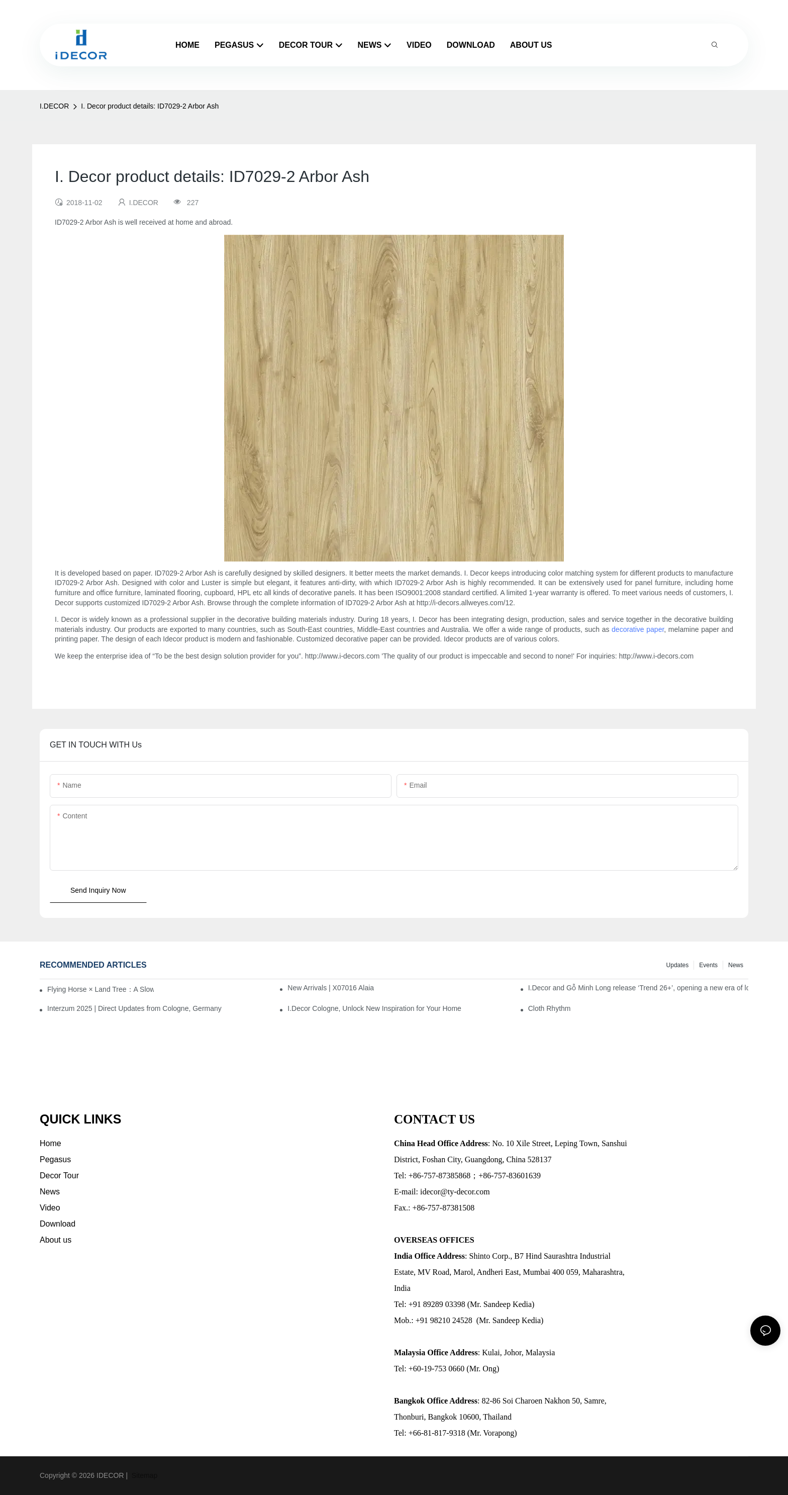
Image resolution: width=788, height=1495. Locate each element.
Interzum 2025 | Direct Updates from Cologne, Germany (134, 1008)
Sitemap (143, 1475)
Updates (677, 965)
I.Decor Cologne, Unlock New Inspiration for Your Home (374, 1008)
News (735, 965)
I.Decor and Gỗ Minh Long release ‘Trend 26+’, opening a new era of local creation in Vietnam (638, 988)
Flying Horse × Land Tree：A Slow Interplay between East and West (100, 989)
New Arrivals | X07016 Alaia (330, 988)
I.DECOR (54, 106)
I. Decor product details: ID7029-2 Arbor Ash (150, 106)
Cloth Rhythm (549, 1008)
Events (708, 965)
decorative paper (638, 629)
